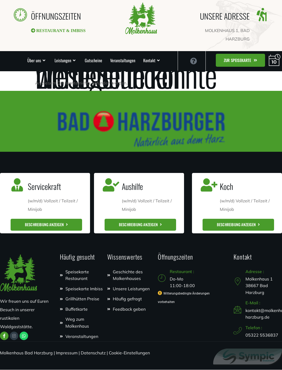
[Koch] (209, 184)
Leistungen (63, 60)
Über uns (34, 60)
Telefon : (253, 328)
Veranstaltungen (122, 60)
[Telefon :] (237, 331)
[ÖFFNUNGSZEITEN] (20, 14)
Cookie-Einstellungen (129, 353)
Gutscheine (93, 60)
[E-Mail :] (237, 310)
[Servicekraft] (17, 184)
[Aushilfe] (111, 184)
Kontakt (149, 60)
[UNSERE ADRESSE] (261, 14)
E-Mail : (252, 303)
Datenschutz (93, 353)
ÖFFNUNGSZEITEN (56, 16)
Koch (226, 186)
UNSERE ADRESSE (225, 16)
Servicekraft (44, 186)
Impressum (67, 353)
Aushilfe (132, 186)
